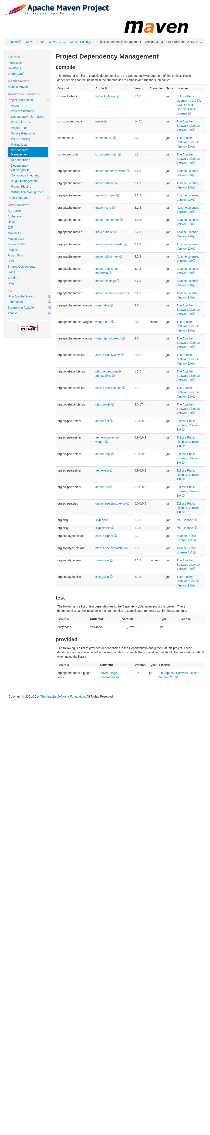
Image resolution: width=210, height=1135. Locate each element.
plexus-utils (102, 404)
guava (99, 121)
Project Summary (22, 111)
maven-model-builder (109, 244)
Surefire (13, 277)
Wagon (12, 283)
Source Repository (23, 133)
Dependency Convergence (20, 168)
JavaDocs (14, 68)
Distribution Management (27, 192)
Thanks (13, 313)
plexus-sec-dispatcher (109, 548)
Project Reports (28, 197)
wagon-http (102, 322)
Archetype (14, 216)
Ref (42, 42)
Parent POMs (17, 244)
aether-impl (102, 454)
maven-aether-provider (110, 171)
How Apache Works (21, 296)
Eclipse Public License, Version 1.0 (188, 425)
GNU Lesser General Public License (186, 109)
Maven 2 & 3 (16, 238)
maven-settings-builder (110, 293)
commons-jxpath (106, 154)
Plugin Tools (16, 255)
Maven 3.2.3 (57, 42)
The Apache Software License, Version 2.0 (188, 126)
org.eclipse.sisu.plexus (110, 503)
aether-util (102, 487)
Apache (13, 42)
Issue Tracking (20, 139)
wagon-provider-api (108, 338)
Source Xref (16, 73)
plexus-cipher (104, 536)
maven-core (103, 207)
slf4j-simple (102, 528)
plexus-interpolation (108, 388)
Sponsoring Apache (21, 307)
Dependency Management (19, 152)
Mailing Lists (19, 144)
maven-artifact (104, 183)
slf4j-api (100, 520)
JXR (10, 227)
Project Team (19, 128)
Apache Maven (18, 87)
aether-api (102, 421)
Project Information (28, 100)
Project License (21, 122)
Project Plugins (21, 186)
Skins (11, 272)
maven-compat (105, 195)
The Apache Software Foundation (62, 696)
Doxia (11, 222)
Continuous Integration (26, 175)
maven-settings (105, 281)
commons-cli (103, 138)
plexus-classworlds (107, 355)
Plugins (13, 250)
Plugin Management (24, 181)
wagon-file (102, 305)
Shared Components (21, 266)
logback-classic (105, 96)
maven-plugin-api (106, 256)
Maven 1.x (15, 233)
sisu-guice (102, 560)
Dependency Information (27, 116)
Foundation (15, 302)
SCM (11, 261)
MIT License (185, 520)
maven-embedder (107, 220)
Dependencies (20, 160)
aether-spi (102, 470)
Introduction (15, 62)
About (15, 105)
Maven (30, 42)
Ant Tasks (14, 211)
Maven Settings (80, 42)
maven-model (104, 232)
